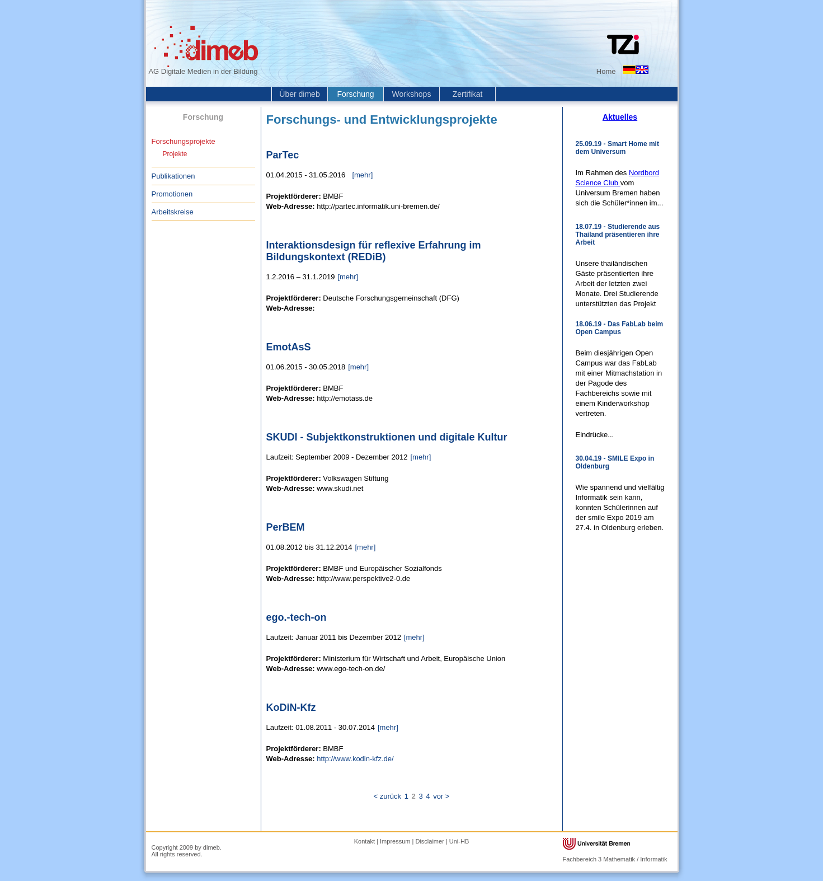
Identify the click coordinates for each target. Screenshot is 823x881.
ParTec (282, 155)
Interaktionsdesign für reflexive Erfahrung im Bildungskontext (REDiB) (373, 251)
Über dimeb (299, 94)
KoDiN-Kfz (291, 707)
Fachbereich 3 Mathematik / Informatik (615, 859)
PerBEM (285, 527)
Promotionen (172, 194)
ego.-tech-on (296, 617)
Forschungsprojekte (183, 141)
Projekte (175, 154)
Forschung (355, 94)
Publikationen (173, 176)
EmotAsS (288, 347)
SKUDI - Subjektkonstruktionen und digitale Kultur (386, 437)
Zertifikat (468, 94)
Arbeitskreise (173, 212)
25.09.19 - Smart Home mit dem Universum (617, 148)
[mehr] (362, 175)
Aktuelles (620, 117)
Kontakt (364, 841)
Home (606, 71)
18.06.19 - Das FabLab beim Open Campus (620, 328)
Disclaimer (429, 841)
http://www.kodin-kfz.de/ (355, 759)
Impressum (395, 841)
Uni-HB (459, 841)
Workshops (411, 94)
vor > (441, 796)
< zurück (388, 796)
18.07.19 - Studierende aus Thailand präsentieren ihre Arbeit (618, 234)
